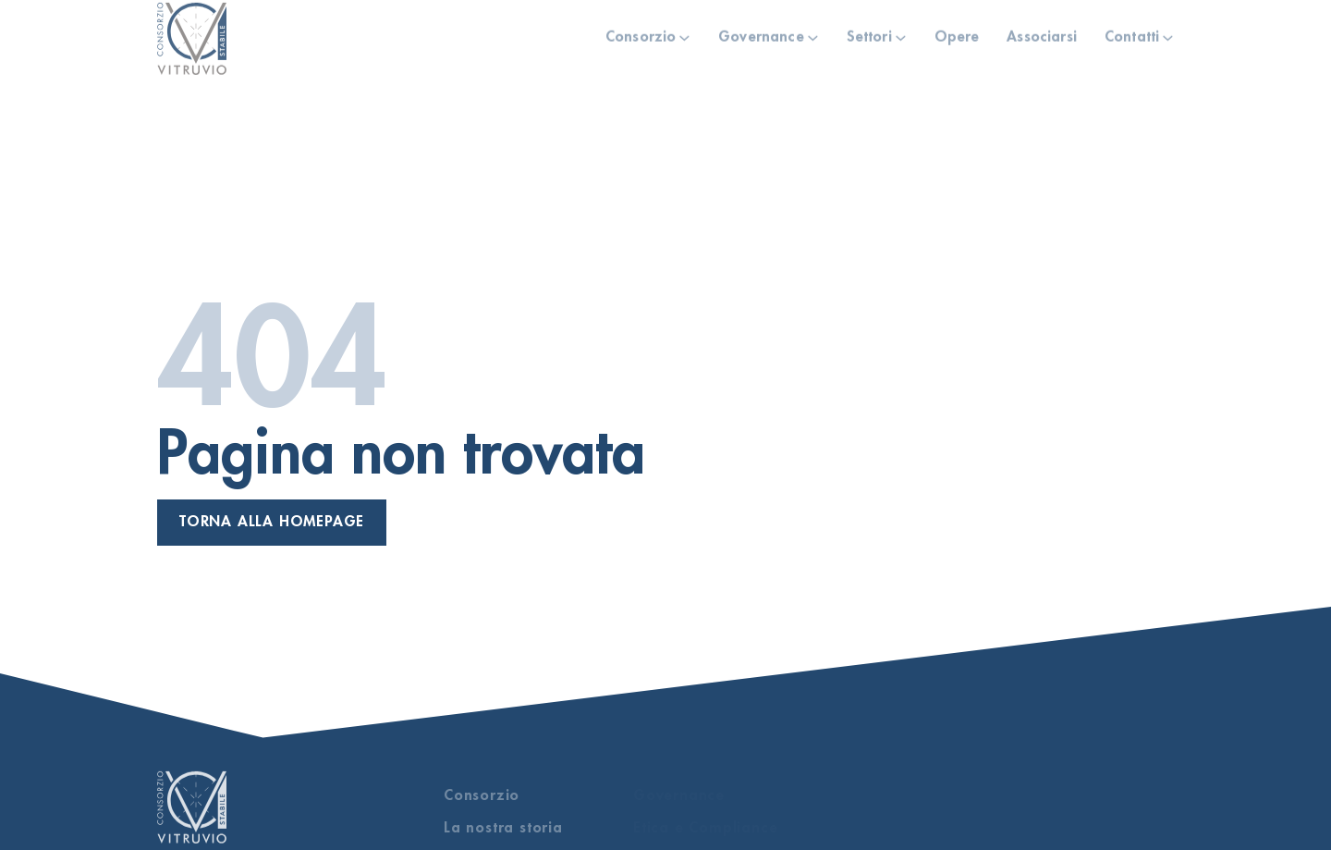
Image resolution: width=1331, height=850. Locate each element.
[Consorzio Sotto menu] (684, 34)
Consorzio (640, 32)
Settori (869, 32)
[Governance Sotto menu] (813, 34)
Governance (761, 32)
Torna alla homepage (271, 521)
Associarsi (1042, 32)
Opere (957, 32)
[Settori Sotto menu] (901, 34)
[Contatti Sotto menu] (1168, 34)
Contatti (1132, 32)
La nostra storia (503, 827)
